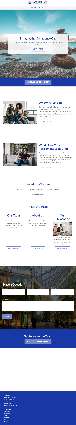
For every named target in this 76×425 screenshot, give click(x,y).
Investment (7, 413)
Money (6, 422)
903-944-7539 (12, 397)
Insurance (7, 418)
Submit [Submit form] (7, 316)
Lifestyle (6, 424)
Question (5, 300)
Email (28, 288)
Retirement (7, 411)
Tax (5, 420)
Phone (53, 288)
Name (4, 288)
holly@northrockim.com (11, 405)
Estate (5, 415)
